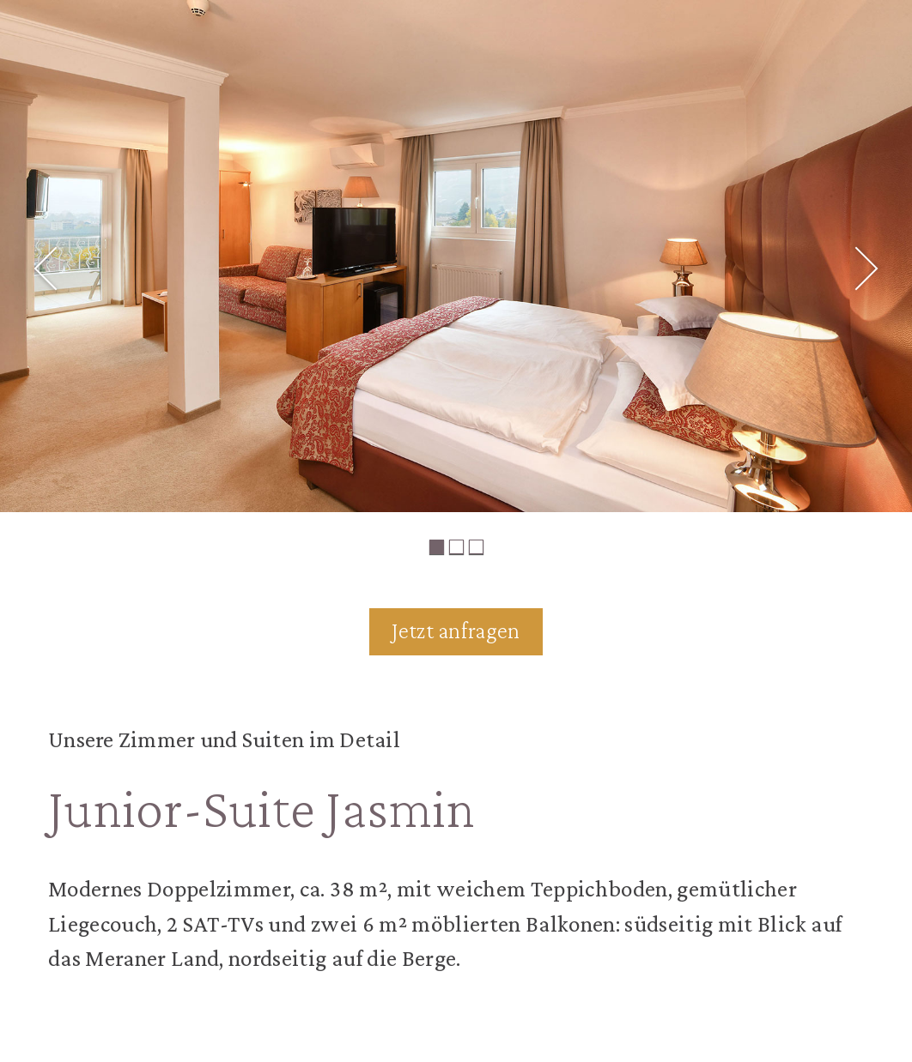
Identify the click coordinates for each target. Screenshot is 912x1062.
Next (879, 253)
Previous (33, 253)
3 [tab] (476, 547)
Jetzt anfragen (456, 630)
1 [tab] (436, 547)
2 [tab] (456, 547)
